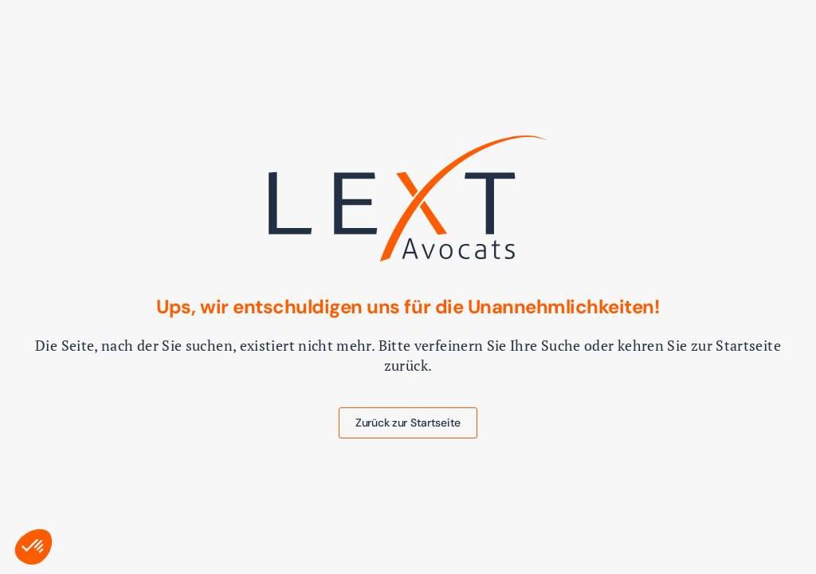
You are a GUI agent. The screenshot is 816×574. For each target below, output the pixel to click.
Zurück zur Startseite (408, 422)
